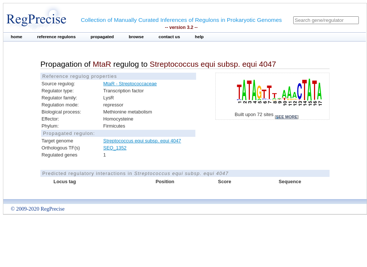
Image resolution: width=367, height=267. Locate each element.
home (16, 36)
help (199, 36)
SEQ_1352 (115, 148)
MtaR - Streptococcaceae (130, 83)
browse (136, 36)
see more (286, 117)
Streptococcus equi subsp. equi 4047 (142, 141)
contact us (169, 36)
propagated (102, 36)
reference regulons (56, 36)
